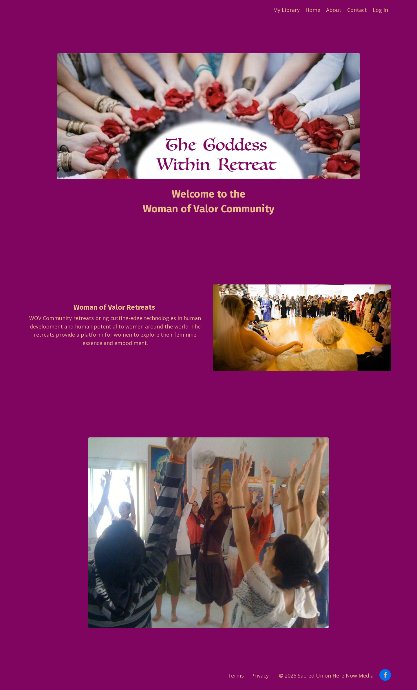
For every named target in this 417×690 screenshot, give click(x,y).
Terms (236, 675)
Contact (357, 9)
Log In (380, 9)
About (333, 9)
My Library (286, 9)
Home (313, 9)
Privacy (260, 675)
